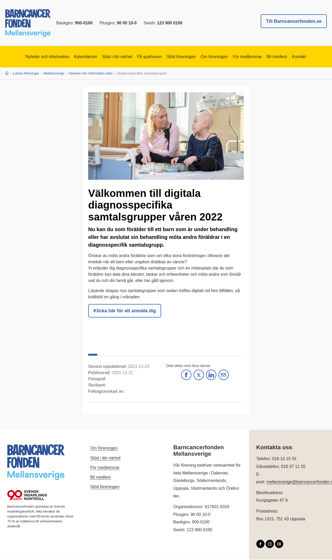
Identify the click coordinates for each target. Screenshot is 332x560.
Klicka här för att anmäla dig (124, 311)
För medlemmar (260, 57)
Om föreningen (221, 57)
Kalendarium (72, 57)
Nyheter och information (28, 57)
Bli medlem (294, 57)
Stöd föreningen (183, 57)
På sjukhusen (146, 57)
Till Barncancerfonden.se (294, 21)
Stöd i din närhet (109, 57)
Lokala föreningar (26, 74)
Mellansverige (54, 74)
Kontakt (320, 57)
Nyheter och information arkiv (91, 74)
